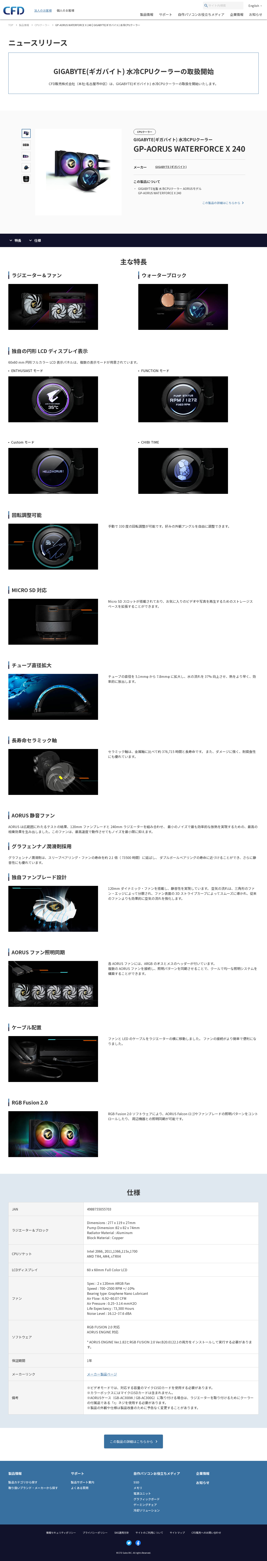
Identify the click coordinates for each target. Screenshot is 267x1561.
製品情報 (146, 14)
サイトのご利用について (149, 1532)
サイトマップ (177, 1532)
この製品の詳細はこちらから (223, 202)
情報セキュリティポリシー (61, 1532)
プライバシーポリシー (95, 1532)
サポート (165, 14)
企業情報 (236, 14)
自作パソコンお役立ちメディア (201, 14)
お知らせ (255, 14)
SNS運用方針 (121, 1532)
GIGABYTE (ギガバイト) (171, 167)
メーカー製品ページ (102, 1374)
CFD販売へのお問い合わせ (206, 1532)
